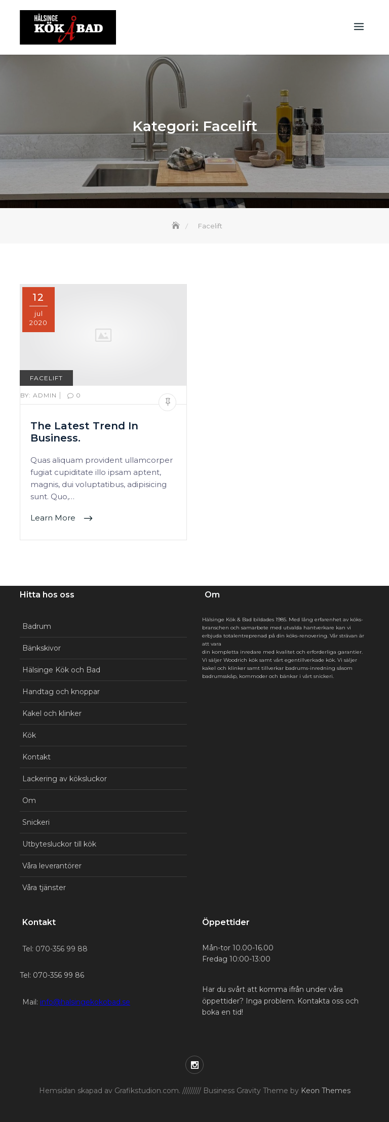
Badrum (36, 626)
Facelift (46, 378)
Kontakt (36, 757)
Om (29, 800)
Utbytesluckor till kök (59, 844)
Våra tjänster (44, 887)
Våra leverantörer (52, 865)
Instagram (194, 1065)
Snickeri (36, 822)
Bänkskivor (41, 648)
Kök (29, 735)
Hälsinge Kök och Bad (61, 669)
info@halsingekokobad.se (85, 1002)
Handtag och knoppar (61, 691)
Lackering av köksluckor (64, 778)
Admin (39, 395)
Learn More (53, 518)
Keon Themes (326, 1090)
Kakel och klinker (52, 713)
